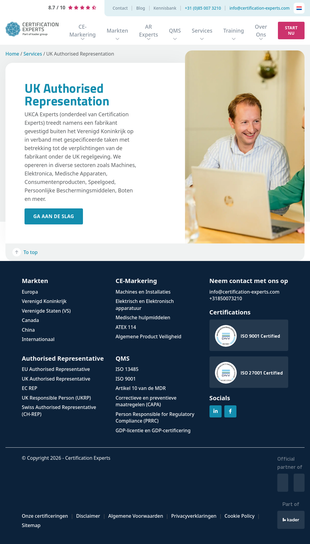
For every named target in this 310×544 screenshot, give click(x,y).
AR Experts (148, 30)
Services (202, 30)
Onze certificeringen (45, 516)
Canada (30, 320)
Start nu (291, 30)
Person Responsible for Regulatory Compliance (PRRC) (155, 417)
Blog (140, 8)
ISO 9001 (126, 378)
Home (12, 53)
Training (233, 30)
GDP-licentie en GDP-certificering (153, 430)
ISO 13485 (127, 369)
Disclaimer (88, 516)
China (28, 330)
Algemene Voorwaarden (135, 516)
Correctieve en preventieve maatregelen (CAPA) (146, 401)
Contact (120, 8)
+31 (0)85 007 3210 (203, 8)
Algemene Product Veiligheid (148, 336)
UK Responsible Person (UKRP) (56, 397)
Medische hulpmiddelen (143, 317)
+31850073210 (225, 298)
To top (25, 252)
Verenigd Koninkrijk (44, 301)
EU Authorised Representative (56, 369)
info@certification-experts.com (259, 8)
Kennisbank (164, 8)
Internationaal (38, 339)
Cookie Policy (240, 516)
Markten (117, 30)
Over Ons (261, 30)
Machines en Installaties (143, 291)
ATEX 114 (126, 327)
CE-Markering (82, 30)
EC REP (29, 388)
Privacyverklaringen (193, 516)
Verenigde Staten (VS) (46, 310)
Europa (30, 291)
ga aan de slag (53, 216)
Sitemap (31, 525)
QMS (175, 30)
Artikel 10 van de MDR (141, 388)
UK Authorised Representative (56, 378)
